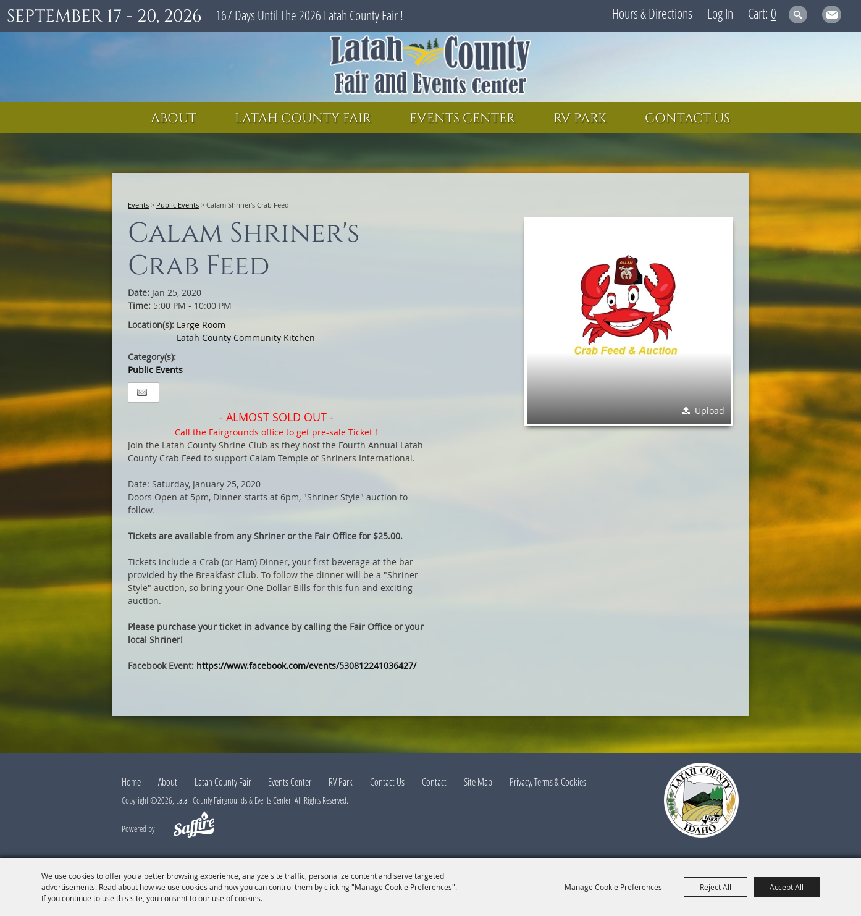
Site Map (478, 782)
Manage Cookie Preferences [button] (613, 887)
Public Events (177, 204)
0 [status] (773, 13)
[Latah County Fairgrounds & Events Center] (430, 67)
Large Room (201, 324)
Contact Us (687, 118)
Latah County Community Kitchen (246, 337)
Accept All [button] (787, 887)
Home (131, 782)
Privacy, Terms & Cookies (548, 782)
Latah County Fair (303, 118)
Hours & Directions (652, 13)
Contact (434, 782)
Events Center (462, 118)
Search (798, 14)
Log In (720, 13)
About (173, 118)
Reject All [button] (715, 887)
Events (138, 204)
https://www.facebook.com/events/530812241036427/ (306, 665)
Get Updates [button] (831, 14)
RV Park (580, 118)
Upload (709, 410)
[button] (628, 321)
